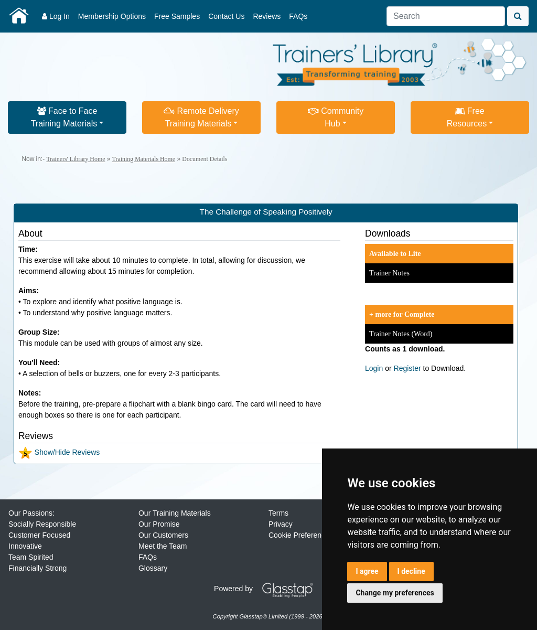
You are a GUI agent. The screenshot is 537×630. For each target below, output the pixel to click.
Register (407, 368)
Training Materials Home (143, 159)
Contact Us (226, 16)
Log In (56, 16)
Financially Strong (37, 568)
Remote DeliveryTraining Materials (201, 117)
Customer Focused (39, 535)
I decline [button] (411, 571)
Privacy (280, 524)
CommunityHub (335, 117)
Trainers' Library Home (75, 159)
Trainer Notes (389, 273)
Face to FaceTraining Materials (64, 117)
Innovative (25, 546)
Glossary (152, 568)
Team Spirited (30, 557)
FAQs (298, 16)
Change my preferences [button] (395, 593)
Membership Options (112, 16)
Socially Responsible (42, 524)
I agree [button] (367, 571)
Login (374, 368)
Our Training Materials (174, 513)
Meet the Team (162, 546)
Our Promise (159, 524)
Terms (278, 513)
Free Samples (177, 16)
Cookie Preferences (300, 535)
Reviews (267, 16)
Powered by (267, 588)
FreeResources (467, 117)
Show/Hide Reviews (59, 452)
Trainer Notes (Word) (400, 334)
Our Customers (163, 535)
